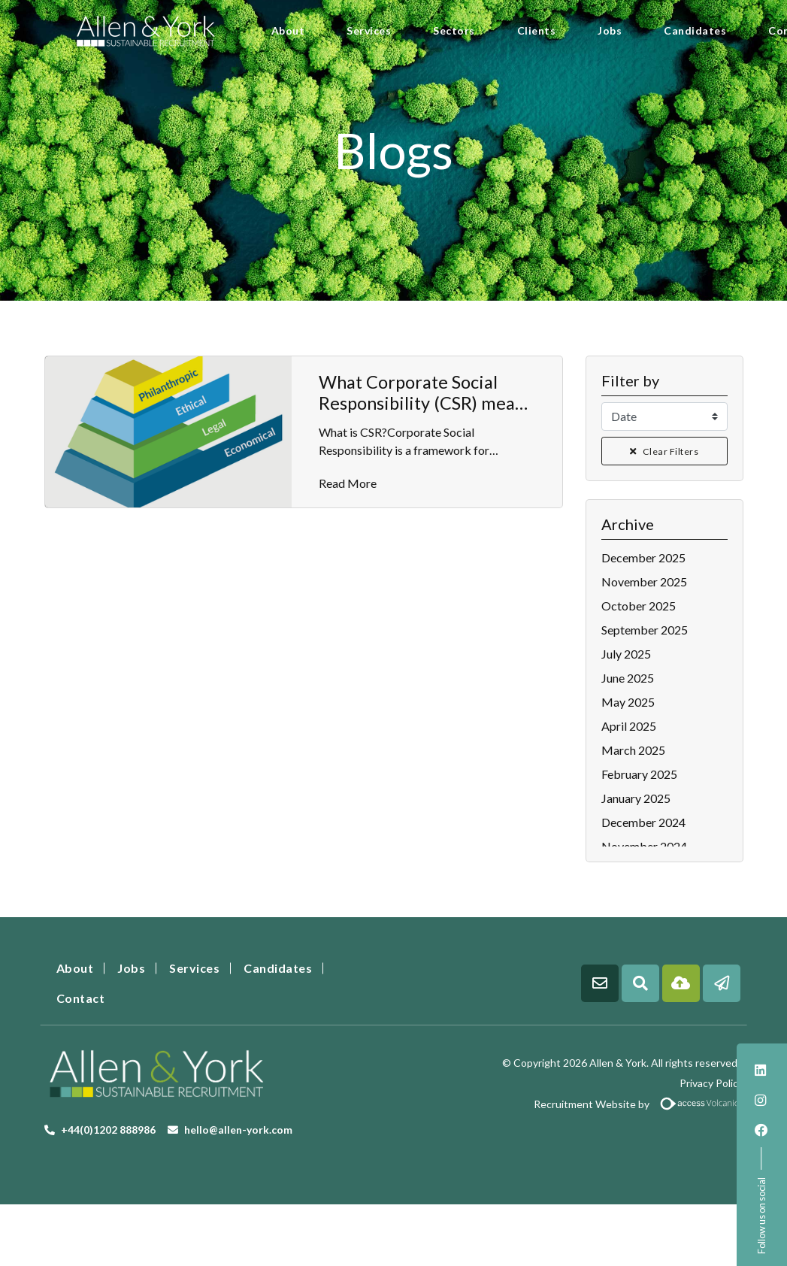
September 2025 (644, 629)
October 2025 (638, 605)
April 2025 (628, 726)
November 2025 (644, 581)
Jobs (610, 30)
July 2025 (626, 654)
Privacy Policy (711, 1083)
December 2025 (643, 557)
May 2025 (628, 702)
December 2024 (643, 822)
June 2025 (627, 678)
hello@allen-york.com (238, 1129)
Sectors (454, 30)
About (288, 30)
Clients (536, 30)
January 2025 (635, 798)
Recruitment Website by (574, 1104)
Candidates (695, 30)
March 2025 (633, 750)
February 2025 (639, 774)
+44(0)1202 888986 (108, 1129)
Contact (80, 998)
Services (369, 30)
